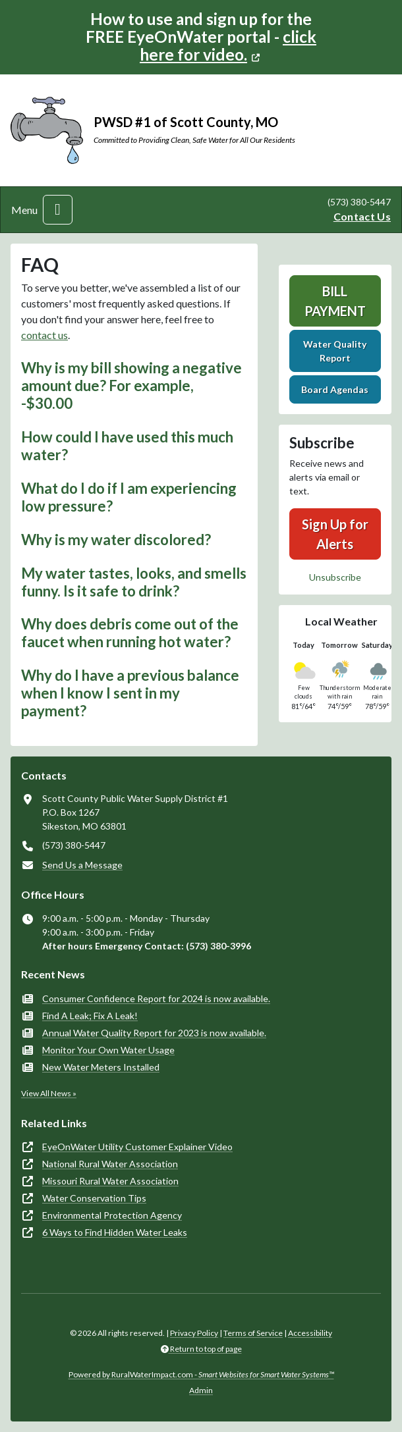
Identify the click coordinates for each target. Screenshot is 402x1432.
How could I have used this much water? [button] (127, 446)
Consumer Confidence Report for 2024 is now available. (156, 998)
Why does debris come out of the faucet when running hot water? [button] (130, 632)
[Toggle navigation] (57, 210)
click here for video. (228, 45)
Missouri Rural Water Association (110, 1180)
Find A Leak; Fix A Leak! (90, 1015)
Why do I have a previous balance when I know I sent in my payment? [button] (130, 693)
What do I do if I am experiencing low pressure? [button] (129, 497)
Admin (201, 1390)
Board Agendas (334, 389)
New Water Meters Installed (100, 1067)
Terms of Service (253, 1333)
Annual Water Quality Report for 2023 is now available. (154, 1032)
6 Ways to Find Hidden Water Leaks (114, 1232)
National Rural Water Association (110, 1163)
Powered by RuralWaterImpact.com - (201, 1374)
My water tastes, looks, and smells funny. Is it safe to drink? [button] (133, 582)
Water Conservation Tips (94, 1198)
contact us (44, 335)
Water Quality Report (334, 350)
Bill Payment (335, 301)
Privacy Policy (194, 1333)
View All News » (48, 1093)
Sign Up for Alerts (335, 534)
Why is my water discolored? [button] (116, 539)
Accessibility (310, 1333)
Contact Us (362, 216)
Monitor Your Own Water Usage (108, 1049)
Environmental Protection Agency (112, 1215)
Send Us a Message (82, 864)
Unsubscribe (335, 577)
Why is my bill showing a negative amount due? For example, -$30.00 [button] (131, 385)
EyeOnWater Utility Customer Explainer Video (137, 1146)
